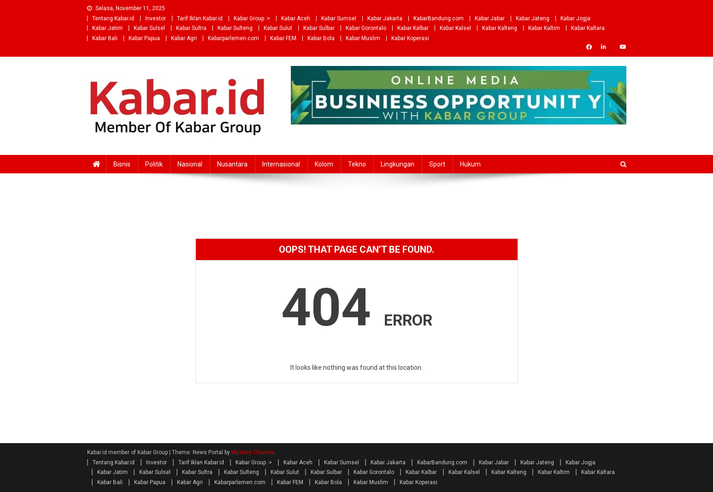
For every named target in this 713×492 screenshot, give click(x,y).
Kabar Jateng (532, 18)
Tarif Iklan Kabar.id (200, 18)
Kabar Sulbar (319, 28)
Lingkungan (397, 164)
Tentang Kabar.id (113, 18)
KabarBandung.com (438, 18)
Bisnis (121, 164)
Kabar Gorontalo (366, 28)
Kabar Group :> (252, 18)
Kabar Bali (105, 38)
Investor (155, 18)
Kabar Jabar (490, 18)
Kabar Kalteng (499, 28)
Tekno (357, 164)
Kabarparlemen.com (233, 38)
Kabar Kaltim (544, 28)
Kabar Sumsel (338, 18)
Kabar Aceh (295, 18)
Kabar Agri (184, 38)
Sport (437, 164)
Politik (154, 164)
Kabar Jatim (107, 28)
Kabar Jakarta (384, 18)
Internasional (281, 164)
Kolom (324, 164)
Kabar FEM (283, 38)
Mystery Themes (252, 452)
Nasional (189, 164)
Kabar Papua (144, 38)
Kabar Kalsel (455, 28)
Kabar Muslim (363, 38)
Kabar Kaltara (588, 28)
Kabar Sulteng (235, 28)
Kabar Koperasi (410, 38)
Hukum (470, 164)
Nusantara (232, 164)
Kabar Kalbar (413, 28)
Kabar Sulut (278, 28)
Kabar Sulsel (149, 28)
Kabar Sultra (191, 28)
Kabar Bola (321, 38)
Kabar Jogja (575, 18)
